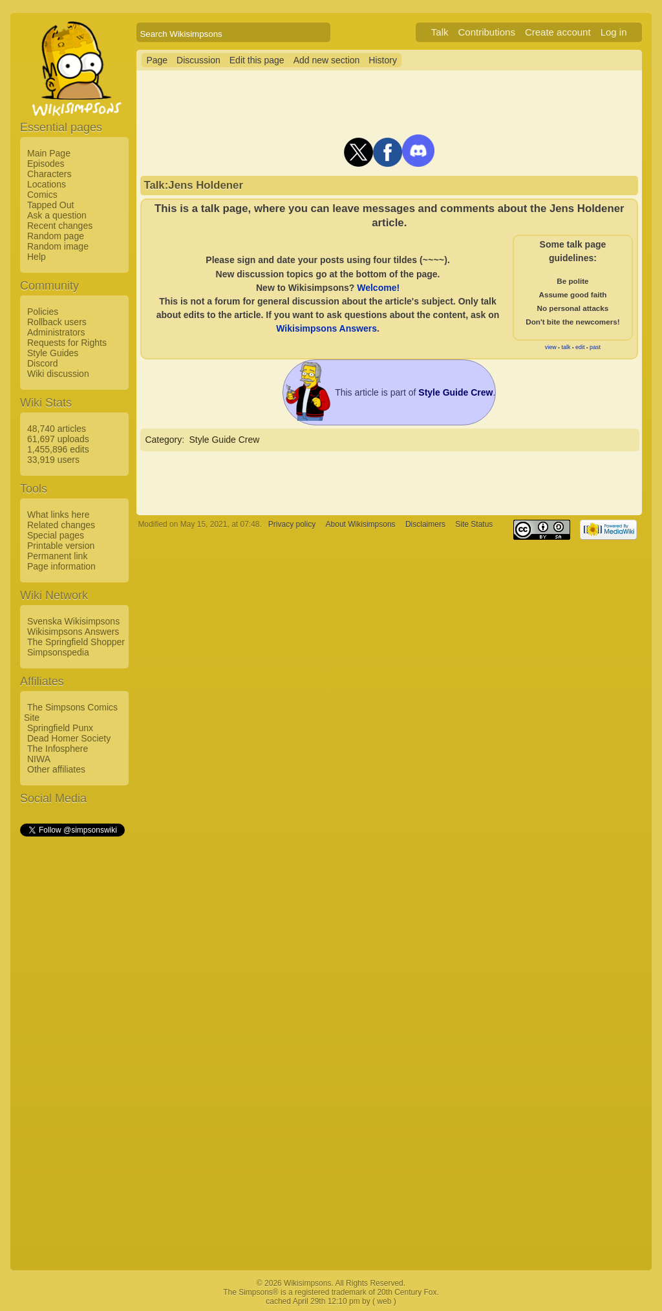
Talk (440, 32)
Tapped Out (50, 205)
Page (156, 60)
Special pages (55, 535)
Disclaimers (425, 524)
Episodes (46, 163)
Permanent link (57, 556)
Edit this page (257, 60)
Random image (58, 246)
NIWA (38, 759)
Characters (49, 174)
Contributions (486, 32)
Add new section (327, 60)
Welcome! (378, 287)
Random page (55, 236)
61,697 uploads (58, 439)
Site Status (474, 524)
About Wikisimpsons (361, 524)
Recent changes (59, 225)
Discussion (198, 60)
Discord (42, 363)
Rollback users (57, 322)
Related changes (61, 525)
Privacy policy (291, 524)
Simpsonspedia (58, 652)
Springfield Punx (60, 728)
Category (163, 439)
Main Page (48, 153)
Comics (42, 194)
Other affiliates (56, 769)
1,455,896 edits (58, 449)
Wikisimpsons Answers (73, 631)
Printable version (60, 545)
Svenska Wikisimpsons (73, 621)
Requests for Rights (67, 342)
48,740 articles (56, 428)
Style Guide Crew (224, 439)
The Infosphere (57, 748)
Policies (42, 311)
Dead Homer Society (69, 738)
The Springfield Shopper (76, 642)
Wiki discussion (58, 373)
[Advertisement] (71, 1032)
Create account (558, 32)
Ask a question (57, 215)
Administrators (56, 332)
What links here (58, 514)
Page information (61, 566)
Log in (614, 32)
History (382, 60)
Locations (46, 184)
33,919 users (53, 459)
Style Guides (52, 353)
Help (36, 256)
